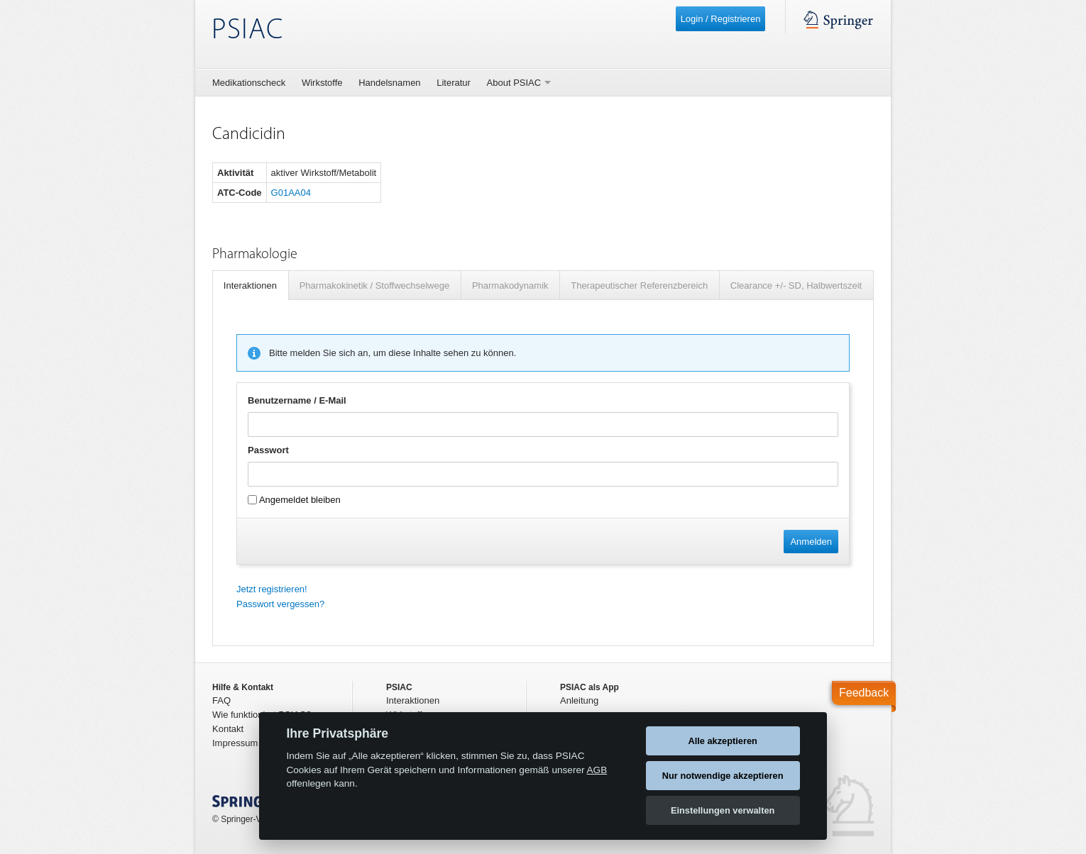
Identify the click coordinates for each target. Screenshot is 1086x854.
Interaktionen (250, 285)
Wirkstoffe (322, 82)
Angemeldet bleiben (294, 499)
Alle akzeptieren (722, 741)
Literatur (454, 82)
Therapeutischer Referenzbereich (639, 285)
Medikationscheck (248, 82)
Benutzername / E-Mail (297, 400)
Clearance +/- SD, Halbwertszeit (796, 285)
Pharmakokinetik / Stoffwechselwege (374, 285)
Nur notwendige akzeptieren (723, 775)
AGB (597, 770)
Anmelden (811, 541)
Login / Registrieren (721, 18)
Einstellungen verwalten (723, 810)
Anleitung (579, 700)
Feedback (864, 693)
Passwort (268, 450)
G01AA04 (291, 192)
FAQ (221, 700)
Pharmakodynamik (510, 285)
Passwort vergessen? (280, 604)
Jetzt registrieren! (271, 589)
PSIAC (247, 30)
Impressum (235, 743)
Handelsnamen (389, 82)
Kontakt (227, 728)
